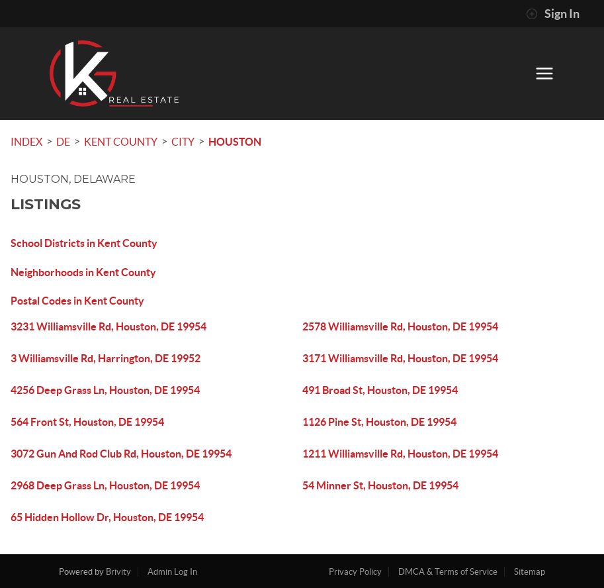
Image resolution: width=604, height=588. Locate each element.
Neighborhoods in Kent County (83, 272)
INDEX (26, 142)
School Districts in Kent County (84, 243)
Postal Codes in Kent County (77, 301)
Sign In (553, 14)
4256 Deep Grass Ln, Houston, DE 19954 (105, 390)
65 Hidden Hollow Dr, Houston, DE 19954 (107, 517)
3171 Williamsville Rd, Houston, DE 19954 (400, 358)
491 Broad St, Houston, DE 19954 (380, 390)
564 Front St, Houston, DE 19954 (87, 421)
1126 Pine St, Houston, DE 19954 (379, 421)
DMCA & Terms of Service (447, 572)
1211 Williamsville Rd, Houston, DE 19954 (400, 453)
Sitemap (529, 572)
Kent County (120, 142)
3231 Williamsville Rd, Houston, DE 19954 (108, 326)
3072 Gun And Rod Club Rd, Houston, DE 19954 (121, 453)
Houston (234, 142)
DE (63, 142)
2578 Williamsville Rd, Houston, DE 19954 (400, 326)
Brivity (118, 572)
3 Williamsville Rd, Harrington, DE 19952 (105, 358)
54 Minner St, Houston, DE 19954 (380, 485)
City (182, 142)
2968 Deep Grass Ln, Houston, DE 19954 (105, 485)
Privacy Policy (355, 572)
